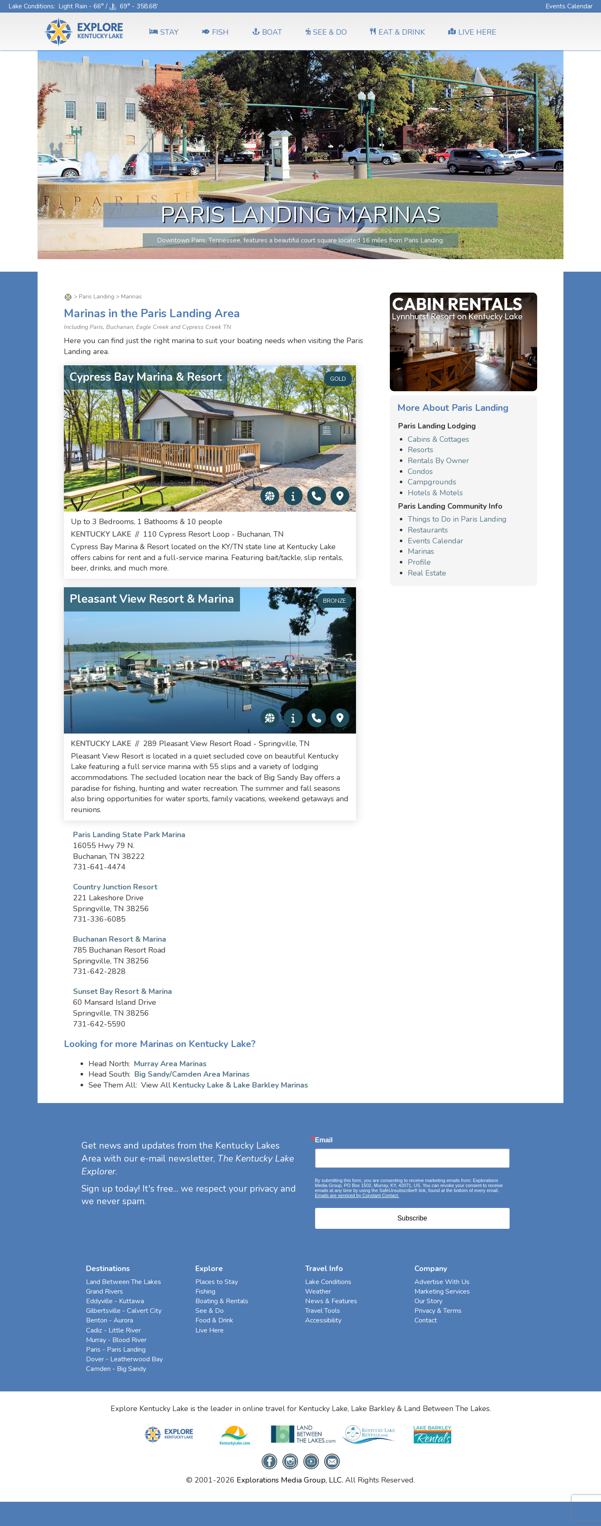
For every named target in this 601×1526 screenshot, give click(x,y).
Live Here (209, 1330)
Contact (425, 1320)
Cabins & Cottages (438, 439)
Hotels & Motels (435, 493)
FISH (215, 32)
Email (324, 1140)
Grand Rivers (104, 1291)
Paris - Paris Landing (116, 1349)
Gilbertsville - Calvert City (124, 1310)
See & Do (209, 1310)
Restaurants (428, 530)
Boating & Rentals (221, 1301)
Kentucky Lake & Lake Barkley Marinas (240, 1085)
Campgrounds (432, 482)
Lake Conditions (31, 6)
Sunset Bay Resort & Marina (122, 991)
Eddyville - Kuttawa (115, 1301)
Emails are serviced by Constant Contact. (357, 1195)
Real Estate (427, 573)
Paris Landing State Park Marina (129, 835)
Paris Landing (96, 297)
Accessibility (323, 1320)
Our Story (428, 1301)
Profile (419, 562)
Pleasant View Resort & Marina (152, 599)
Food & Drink (214, 1320)
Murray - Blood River (116, 1340)
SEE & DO (326, 32)
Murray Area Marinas (170, 1064)
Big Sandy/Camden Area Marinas (192, 1074)
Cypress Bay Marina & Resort (146, 377)
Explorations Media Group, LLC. (290, 1480)
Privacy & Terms (438, 1310)
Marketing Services (442, 1291)
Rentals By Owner (438, 461)
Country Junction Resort (115, 887)
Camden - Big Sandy (116, 1368)
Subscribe (412, 1218)
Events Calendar (569, 6)
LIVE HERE (472, 32)
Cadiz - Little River (113, 1330)
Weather (318, 1291)
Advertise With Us (442, 1282)
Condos (420, 471)
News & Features (331, 1301)
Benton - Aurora (109, 1320)
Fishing (205, 1291)
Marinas (421, 551)
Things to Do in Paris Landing (457, 519)
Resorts (420, 450)
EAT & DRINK (397, 32)
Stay (164, 32)
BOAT (267, 32)
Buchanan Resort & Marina (119, 939)
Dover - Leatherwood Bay (124, 1359)
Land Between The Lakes (123, 1282)
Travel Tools (322, 1310)
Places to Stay (216, 1282)
